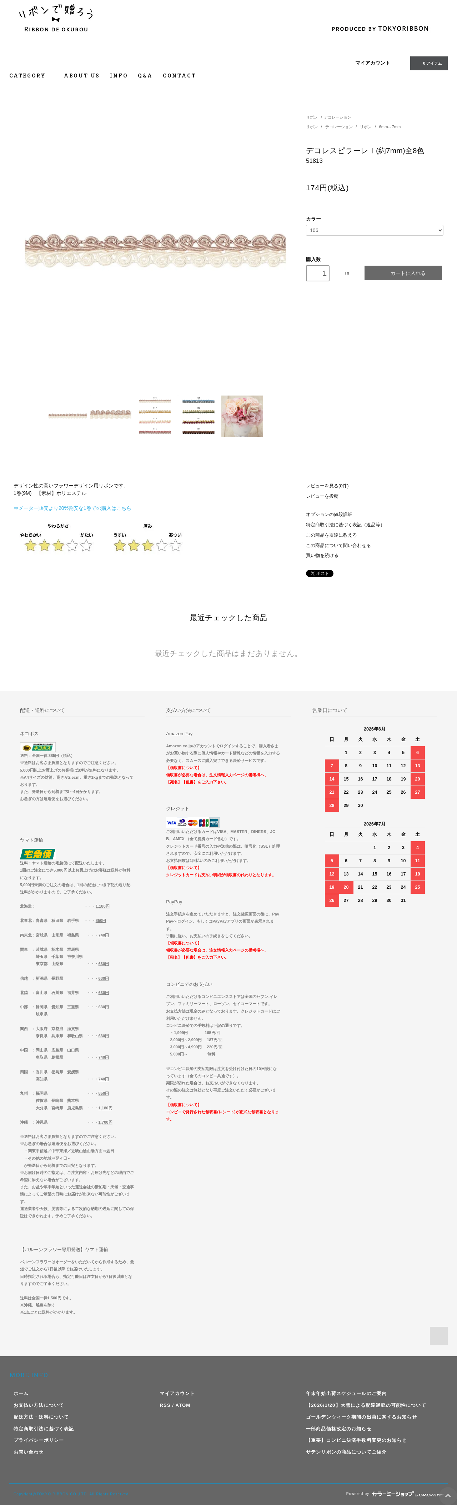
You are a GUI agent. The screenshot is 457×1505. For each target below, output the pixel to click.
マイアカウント (372, 63)
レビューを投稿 (322, 496)
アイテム (428, 63)
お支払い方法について (39, 1405)
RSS (165, 1405)
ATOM (183, 1405)
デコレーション (337, 117)
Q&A (145, 75)
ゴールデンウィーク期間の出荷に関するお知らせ (361, 1417)
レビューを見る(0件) (327, 485)
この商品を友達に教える (331, 535)
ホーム (21, 1393)
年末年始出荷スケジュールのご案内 (346, 1393)
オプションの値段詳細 (329, 514)
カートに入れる (403, 273)
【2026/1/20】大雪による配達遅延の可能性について (366, 1405)
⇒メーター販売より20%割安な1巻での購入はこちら (72, 508)
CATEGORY (31, 75)
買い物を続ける (322, 555)
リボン (312, 117)
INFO (119, 75)
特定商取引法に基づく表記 (44, 1428)
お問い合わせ (29, 1452)
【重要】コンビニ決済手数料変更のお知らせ (356, 1440)
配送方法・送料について (41, 1417)
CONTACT (179, 75)
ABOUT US (82, 75)
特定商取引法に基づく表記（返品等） (345, 524)
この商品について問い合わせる (338, 545)
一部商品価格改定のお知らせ (339, 1428)
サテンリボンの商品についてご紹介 (346, 1452)
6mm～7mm (390, 127)
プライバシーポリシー (39, 1440)
